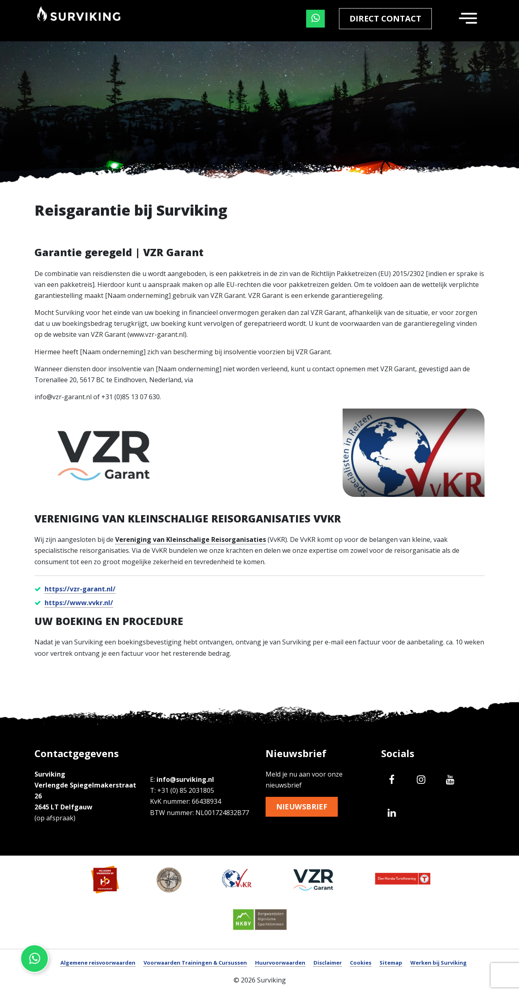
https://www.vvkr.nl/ (79, 602)
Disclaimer (327, 962)
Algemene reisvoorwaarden (97, 962)
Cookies (360, 962)
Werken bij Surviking (438, 962)
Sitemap (391, 962)
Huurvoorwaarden (280, 962)
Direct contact (385, 18)
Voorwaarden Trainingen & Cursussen (195, 962)
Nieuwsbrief (304, 807)
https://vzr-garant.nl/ (80, 588)
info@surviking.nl (185, 779)
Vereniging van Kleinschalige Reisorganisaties (190, 539)
